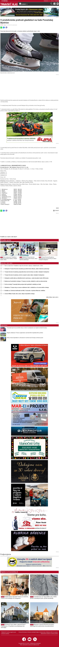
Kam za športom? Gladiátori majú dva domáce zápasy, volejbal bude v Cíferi (8, 258)
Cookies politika (54, 633)
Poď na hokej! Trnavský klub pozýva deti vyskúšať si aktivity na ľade (23, 284)
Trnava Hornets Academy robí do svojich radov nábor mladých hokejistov (24, 275)
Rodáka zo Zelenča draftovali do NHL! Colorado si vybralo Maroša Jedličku (25, 290)
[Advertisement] (29, 86)
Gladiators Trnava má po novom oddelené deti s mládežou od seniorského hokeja (27, 287)
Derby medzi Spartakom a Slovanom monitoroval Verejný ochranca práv (25, 337)
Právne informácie (23, 632)
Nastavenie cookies (45, 633)
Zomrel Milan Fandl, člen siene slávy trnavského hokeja (19, 293)
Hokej (5, 24)
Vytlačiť (56, 210)
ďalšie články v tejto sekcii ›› (52, 297)
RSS (52, 632)
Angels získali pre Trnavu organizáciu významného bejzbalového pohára (25, 332)
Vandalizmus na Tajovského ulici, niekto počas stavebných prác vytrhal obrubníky (43, 597)
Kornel (57, 0)
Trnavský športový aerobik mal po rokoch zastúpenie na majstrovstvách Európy (27, 327)
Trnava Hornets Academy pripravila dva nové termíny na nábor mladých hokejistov (47, 258)
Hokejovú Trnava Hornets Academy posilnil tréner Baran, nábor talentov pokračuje (28, 258)
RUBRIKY (23, 4)
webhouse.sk (36, 644)
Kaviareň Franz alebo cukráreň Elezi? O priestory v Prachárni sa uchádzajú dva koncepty (13, 626)
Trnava (2, 596)
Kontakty (55, 632)
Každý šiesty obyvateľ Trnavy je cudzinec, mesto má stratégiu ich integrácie (14, 597)
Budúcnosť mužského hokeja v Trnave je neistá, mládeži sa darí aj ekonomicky (26, 281)
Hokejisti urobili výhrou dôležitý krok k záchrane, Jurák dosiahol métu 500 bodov (26, 278)
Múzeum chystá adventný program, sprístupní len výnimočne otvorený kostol (42, 625)
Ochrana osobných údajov (33, 632)
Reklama (48, 632)
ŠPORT (1, 24)
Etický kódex (43, 632)
